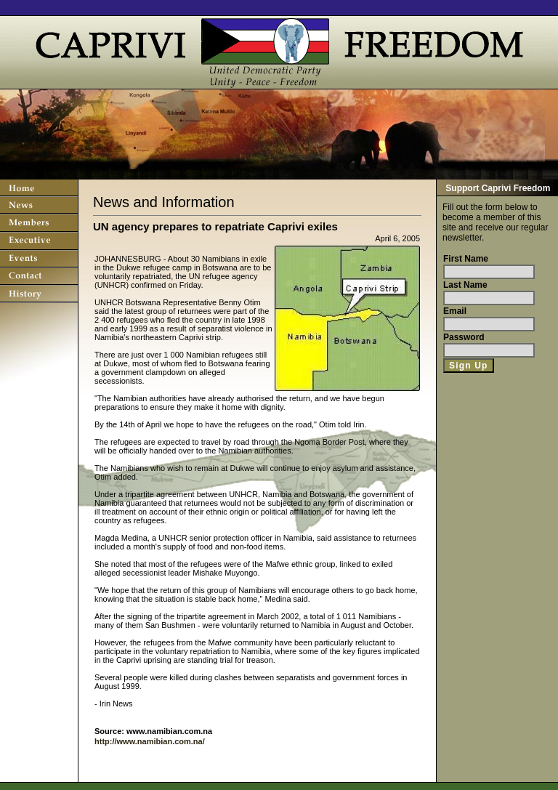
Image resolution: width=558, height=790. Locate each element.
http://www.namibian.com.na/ (149, 741)
